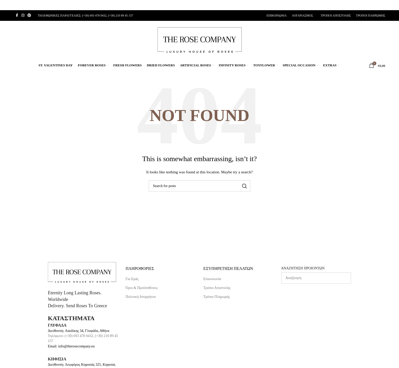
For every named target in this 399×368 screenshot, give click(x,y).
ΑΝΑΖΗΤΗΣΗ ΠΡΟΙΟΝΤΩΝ (303, 268)
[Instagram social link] (23, 15)
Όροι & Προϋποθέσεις (142, 288)
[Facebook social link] (17, 15)
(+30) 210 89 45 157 (120, 15)
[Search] (199, 186)
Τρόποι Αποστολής (217, 288)
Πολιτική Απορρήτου (141, 297)
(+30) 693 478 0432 (94, 15)
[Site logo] (199, 39)
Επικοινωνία (212, 279)
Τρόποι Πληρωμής (216, 297)
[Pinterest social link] (29, 15)
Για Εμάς (132, 279)
